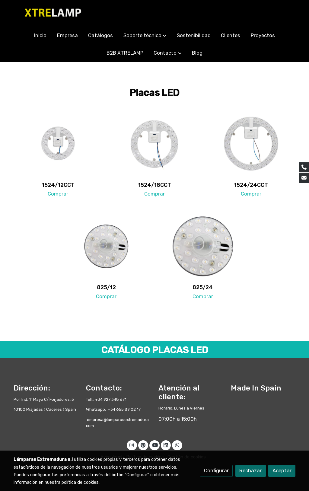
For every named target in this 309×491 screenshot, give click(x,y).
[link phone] (304, 167)
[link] (52, 13)
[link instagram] (132, 444)
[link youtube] (154, 444)
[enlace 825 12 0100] (106, 246)
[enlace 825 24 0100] (202, 246)
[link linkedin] (166, 444)
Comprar (58, 194)
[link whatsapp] (177, 444)
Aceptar (281, 470)
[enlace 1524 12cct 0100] (58, 143)
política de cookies (80, 482)
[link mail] (304, 178)
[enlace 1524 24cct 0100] (251, 143)
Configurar (216, 470)
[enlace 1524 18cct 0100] (154, 143)
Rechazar (250, 470)
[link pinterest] (143, 444)
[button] (144, 35)
